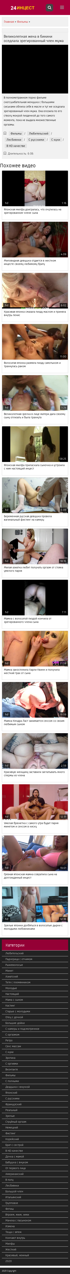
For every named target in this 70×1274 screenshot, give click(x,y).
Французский (13, 1104)
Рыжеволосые (14, 965)
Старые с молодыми (17, 1011)
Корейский (12, 1139)
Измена (10, 1226)
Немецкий (11, 1127)
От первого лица (15, 1168)
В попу (9, 1179)
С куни (55, 139)
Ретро (9, 1040)
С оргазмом (12, 1034)
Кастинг (10, 1005)
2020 (8, 1261)
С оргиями (11, 1063)
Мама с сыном (14, 999)
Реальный (11, 1110)
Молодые (11, 988)
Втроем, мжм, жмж (17, 1214)
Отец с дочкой (14, 1017)
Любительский (38, 133)
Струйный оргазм (15, 1121)
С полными (12, 1081)
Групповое (11, 1203)
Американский (14, 1174)
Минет (9, 970)
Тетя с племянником (17, 982)
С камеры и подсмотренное (22, 1028)
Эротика (10, 1058)
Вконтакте (11, 1069)
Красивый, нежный (17, 1255)
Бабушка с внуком (16, 1162)
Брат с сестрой (14, 1145)
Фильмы (16, 133)
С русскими (36, 139)
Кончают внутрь (15, 1238)
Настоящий (12, 994)
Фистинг (10, 1133)
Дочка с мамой (14, 1156)
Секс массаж (13, 1046)
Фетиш (9, 1208)
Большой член (14, 1191)
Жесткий (10, 1249)
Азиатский (11, 976)
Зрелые (10, 1116)
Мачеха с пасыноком (18, 1220)
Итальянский (13, 1197)
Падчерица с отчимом (18, 959)
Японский (11, 1092)
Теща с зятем (13, 1232)
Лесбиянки (14, 139)
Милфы (10, 1243)
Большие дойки (15, 1023)
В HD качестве (16, 146)
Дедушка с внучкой (17, 1087)
